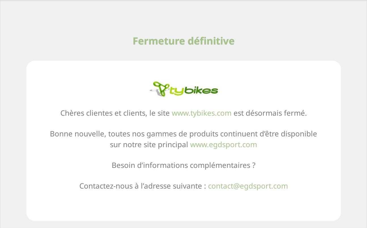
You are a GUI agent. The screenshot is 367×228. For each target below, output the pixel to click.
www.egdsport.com (223, 144)
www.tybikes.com (202, 113)
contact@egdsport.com (248, 186)
